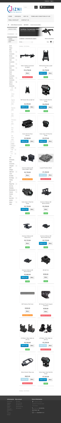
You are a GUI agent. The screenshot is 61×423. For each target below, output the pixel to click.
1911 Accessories (11, 158)
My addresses (19, 404)
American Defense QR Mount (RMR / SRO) (27, 168)
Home (10, 16)
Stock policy (9, 401)
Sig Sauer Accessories (11, 78)
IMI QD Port (46, 270)
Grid (51, 42)
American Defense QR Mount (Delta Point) (45, 236)
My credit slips (19, 403)
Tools (10, 196)
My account (18, 399)
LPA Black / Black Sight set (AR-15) (27, 339)
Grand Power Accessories (11, 74)
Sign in (51, 1)
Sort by (20, 41)
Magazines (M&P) (12, 108)
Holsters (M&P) (12, 94)
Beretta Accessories (11, 56)
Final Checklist (13, 20)
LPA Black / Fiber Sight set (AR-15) (45, 339)
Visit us (25, 16)
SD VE (11, 154)
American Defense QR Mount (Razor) (27, 270)
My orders (18, 401)
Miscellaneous (12, 190)
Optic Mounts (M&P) (12, 137)
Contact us (47, 1)
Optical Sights (10, 203)
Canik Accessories (11, 60)
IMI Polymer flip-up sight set (27, 99)
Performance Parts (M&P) (12, 121)
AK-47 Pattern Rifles (10, 47)
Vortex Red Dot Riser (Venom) (27, 134)
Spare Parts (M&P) (12, 129)
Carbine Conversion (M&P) (12, 145)
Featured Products (11, 193)
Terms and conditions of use (40, 16)
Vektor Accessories (11, 162)
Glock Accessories (11, 68)
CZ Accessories (11, 64)
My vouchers (18, 408)
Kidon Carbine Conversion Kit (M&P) (27, 66)
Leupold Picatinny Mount (46, 168)
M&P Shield (11, 150)
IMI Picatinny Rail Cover (27, 304)
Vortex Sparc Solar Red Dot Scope (46, 373)
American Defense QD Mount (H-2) (27, 236)
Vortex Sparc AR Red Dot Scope (46, 134)
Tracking (9, 412)
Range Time (11, 183)
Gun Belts (11, 175)
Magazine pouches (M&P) (12, 101)
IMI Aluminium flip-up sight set (45, 66)
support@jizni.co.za (40, 412)
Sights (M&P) (12, 114)
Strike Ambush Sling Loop (27, 372)
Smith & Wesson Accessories (11, 84)
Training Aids (11, 180)
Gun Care (11, 185)
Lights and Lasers (11, 172)
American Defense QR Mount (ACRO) (45, 202)
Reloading (11, 187)
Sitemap (8, 414)
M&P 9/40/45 (11, 88)
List (53, 42)
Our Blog (18, 16)
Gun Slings (11, 177)
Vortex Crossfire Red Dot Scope (46, 100)
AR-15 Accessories (11, 52)
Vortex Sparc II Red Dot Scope (27, 202)
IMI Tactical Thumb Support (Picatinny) (45, 304)
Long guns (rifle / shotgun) (11, 167)
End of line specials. (11, 199)
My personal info (19, 406)
